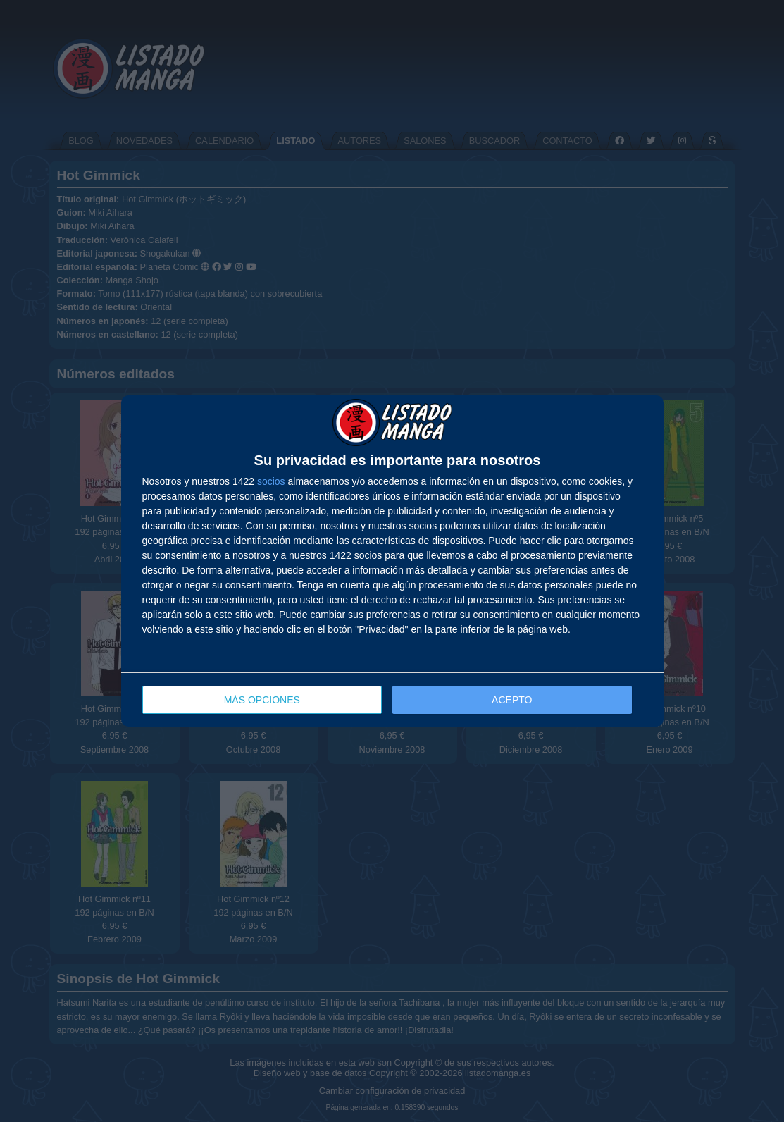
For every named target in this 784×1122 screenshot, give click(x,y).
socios (271, 481)
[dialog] (392, 561)
